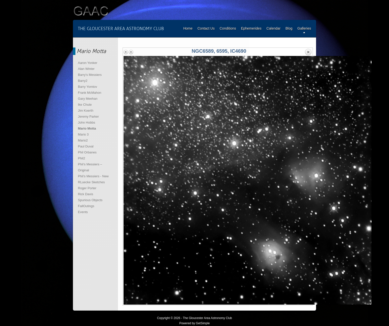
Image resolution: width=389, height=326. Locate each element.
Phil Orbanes (87, 152)
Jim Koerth (85, 110)
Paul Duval (86, 146)
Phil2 (81, 158)
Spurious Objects (90, 200)
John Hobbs (86, 122)
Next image (131, 51)
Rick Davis (85, 194)
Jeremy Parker (88, 116)
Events (83, 212)
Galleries (304, 28)
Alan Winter (86, 69)
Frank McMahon (89, 92)
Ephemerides (251, 28)
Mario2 (83, 140)
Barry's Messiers (90, 75)
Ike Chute (85, 104)
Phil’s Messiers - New (93, 176)
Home (188, 28)
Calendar (273, 28)
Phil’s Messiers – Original (90, 167)
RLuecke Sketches (91, 182)
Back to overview (308, 52)
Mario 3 (83, 134)
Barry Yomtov (87, 87)
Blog (289, 28)
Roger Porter (87, 188)
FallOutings (86, 206)
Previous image (126, 51)
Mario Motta (87, 128)
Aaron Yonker (87, 63)
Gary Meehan (87, 98)
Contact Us (206, 28)
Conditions (228, 28)
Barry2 (82, 81)
